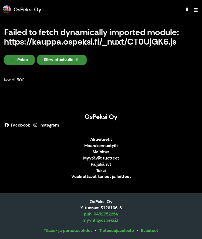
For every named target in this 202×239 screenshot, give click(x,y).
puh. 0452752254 (101, 214)
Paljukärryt (101, 164)
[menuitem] (187, 9)
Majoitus (101, 152)
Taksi (101, 170)
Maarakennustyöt (101, 145)
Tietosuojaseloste (116, 230)
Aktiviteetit (101, 139)
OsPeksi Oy (101, 116)
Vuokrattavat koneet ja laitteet (101, 176)
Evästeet (149, 230)
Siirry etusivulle (62, 59)
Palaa (19, 59)
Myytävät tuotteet (101, 158)
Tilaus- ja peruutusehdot (68, 230)
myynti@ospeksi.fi (101, 220)
